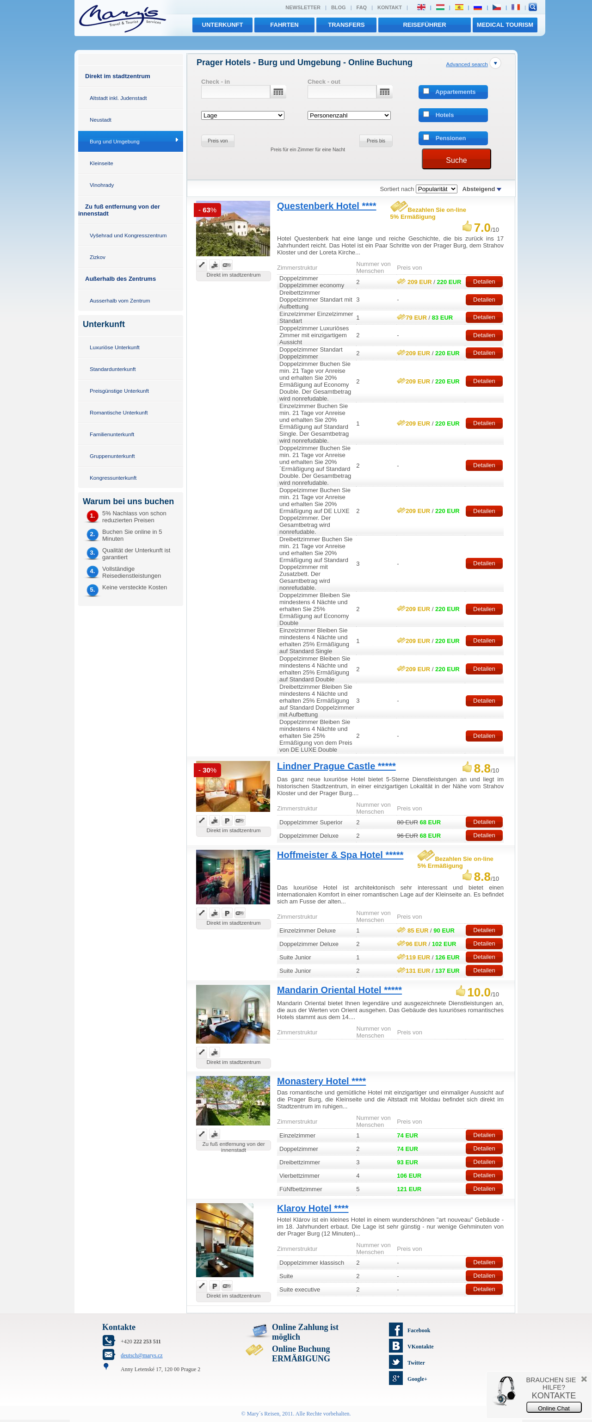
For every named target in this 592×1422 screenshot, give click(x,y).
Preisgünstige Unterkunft (119, 391)
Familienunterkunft (112, 434)
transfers (346, 24)
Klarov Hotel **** (313, 1208)
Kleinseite (101, 163)
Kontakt (389, 7)
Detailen (484, 281)
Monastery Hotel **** (321, 1081)
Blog (338, 7)
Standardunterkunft (113, 369)
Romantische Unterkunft (119, 412)
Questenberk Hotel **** (326, 206)
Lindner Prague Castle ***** (336, 766)
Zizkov (97, 257)
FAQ (362, 7)
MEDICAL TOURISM (505, 24)
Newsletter (303, 7)
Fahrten (284, 24)
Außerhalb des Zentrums (120, 278)
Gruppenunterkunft (112, 456)
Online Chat (554, 1408)
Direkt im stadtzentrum (117, 76)
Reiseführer (424, 24)
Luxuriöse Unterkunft (115, 347)
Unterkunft (222, 24)
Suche (456, 160)
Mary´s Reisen (263, 1413)
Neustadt (100, 120)
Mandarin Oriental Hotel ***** (339, 990)
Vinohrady (102, 185)
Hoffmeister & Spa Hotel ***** (340, 855)
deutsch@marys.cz (142, 1355)
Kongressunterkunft (113, 478)
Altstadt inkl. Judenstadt (118, 98)
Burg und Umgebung (115, 141)
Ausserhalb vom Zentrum (120, 300)
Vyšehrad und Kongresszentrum (128, 235)
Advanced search (466, 64)
